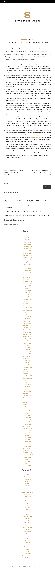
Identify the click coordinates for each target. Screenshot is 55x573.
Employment (27, 496)
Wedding (27, 558)
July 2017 (27, 459)
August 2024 (27, 286)
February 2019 (27, 420)
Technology (27, 547)
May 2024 (27, 292)
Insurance (27, 518)
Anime (27, 474)
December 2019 (27, 398)
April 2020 (27, 389)
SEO (27, 536)
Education (27, 494)
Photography (27, 531)
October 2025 (27, 255)
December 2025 (27, 251)
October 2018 (27, 428)
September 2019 (27, 404)
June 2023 (27, 316)
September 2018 (27, 431)
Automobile (27, 479)
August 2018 (27, 433)
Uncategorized (27, 551)
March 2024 (27, 297)
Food (27, 505)
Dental (28, 490)
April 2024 (27, 295)
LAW (27, 520)
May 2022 (27, 345)
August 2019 (27, 406)
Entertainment (27, 499)
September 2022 (27, 336)
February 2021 (27, 367)
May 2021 (27, 360)
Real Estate (27, 534)
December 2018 (27, 424)
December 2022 (27, 330)
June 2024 (27, 290)
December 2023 (27, 303)
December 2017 (27, 448)
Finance (27, 503)
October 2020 (27, 376)
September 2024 (27, 284)
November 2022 (27, 332)
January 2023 (27, 327)
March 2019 (27, 417)
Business (27, 483)
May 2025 (27, 266)
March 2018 (27, 441)
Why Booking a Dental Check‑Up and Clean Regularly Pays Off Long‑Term (27, 215)
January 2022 (27, 354)
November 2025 (27, 253)
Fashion (27, 501)
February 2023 (27, 325)
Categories (7, 4)
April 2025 (27, 268)
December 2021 (27, 356)
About (5, 1)
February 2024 (27, 299)
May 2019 (27, 413)
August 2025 (27, 259)
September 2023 (27, 310)
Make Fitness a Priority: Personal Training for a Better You (41, 172)
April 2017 (27, 466)
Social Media (27, 540)
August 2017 (27, 457)
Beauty (27, 481)
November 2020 (27, 373)
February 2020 (27, 393)
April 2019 (27, 415)
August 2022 (27, 338)
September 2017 (27, 455)
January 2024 (27, 301)
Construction (28, 488)
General (24, 39)
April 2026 (27, 242)
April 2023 (27, 321)
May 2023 (27, 319)
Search (6, 183)
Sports (28, 545)
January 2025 (27, 275)
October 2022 (27, 334)
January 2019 (27, 422)
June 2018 (27, 437)
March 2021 (27, 365)
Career (27, 485)
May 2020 (27, 387)
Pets (27, 529)
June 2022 (27, 343)
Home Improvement (27, 516)
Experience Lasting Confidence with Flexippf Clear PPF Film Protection (26, 201)
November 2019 (27, 400)
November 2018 (27, 426)
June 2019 (27, 411)
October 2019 (27, 402)
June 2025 (27, 264)
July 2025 (27, 262)
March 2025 (27, 270)
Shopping (27, 538)
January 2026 (27, 248)
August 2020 (27, 380)
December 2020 (27, 371)
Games (27, 507)
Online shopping (27, 527)
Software (27, 542)
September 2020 (27, 378)
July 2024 (27, 288)
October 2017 (27, 452)
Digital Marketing (27, 492)
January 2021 (27, 369)
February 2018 (27, 444)
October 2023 (27, 308)
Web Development (27, 556)
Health (28, 512)
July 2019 (27, 409)
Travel (27, 549)
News (27, 525)
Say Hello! (7, 10)
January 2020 (27, 395)
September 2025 (27, 257)
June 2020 (27, 384)
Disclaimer (7, 7)
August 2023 (27, 312)
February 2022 (27, 352)
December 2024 (27, 277)
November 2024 (27, 279)
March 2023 (27, 323)
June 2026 (27, 238)
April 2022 (27, 347)
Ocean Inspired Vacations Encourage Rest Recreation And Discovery (25, 197)
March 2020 (27, 391)
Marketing (27, 523)
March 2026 (27, 244)
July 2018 (27, 435)
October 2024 (27, 281)
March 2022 (27, 349)
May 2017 (27, 463)
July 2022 (27, 341)
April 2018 (27, 439)
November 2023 (27, 305)
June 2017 (27, 461)
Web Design (27, 553)
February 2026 (27, 246)
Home (27, 514)
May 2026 (27, 240)
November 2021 (27, 358)
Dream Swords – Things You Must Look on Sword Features (15, 172)
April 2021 (27, 362)
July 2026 (27, 235)
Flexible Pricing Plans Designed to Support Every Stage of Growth (24, 211)
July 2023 (27, 314)
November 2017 (27, 450)
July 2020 (27, 382)
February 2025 (27, 273)
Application (27, 477)
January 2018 (27, 446)
